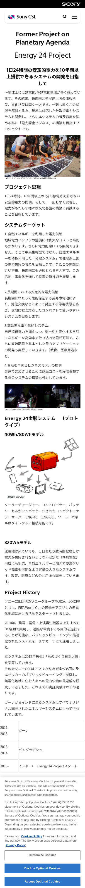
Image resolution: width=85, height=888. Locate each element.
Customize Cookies (42, 857)
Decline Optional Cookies (42, 870)
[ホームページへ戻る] (22, 17)
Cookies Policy (31, 838)
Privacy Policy (16, 847)
